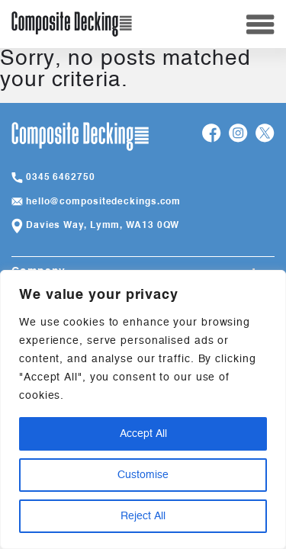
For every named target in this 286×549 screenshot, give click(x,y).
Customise (143, 475)
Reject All (143, 516)
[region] (143, 409)
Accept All (143, 434)
